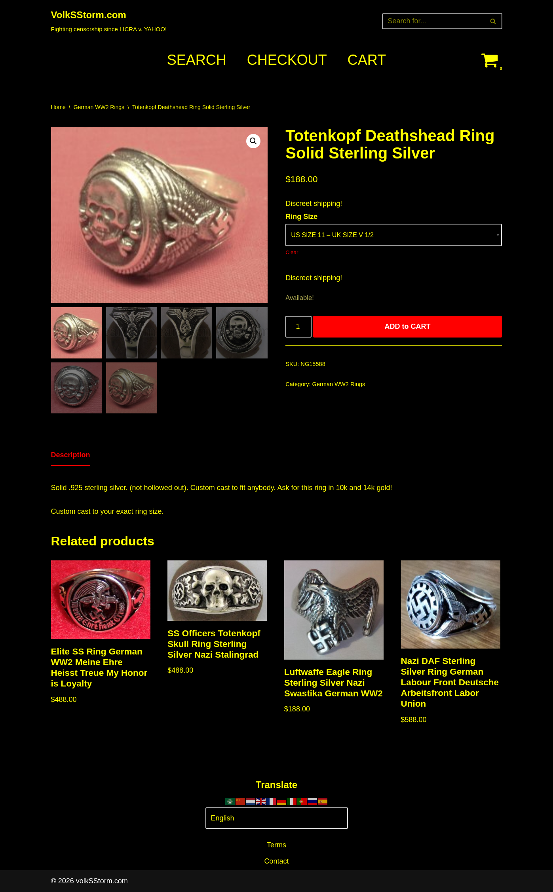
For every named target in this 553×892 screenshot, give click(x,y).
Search (196, 60)
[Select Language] (276, 818)
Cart (367, 60)
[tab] (70, 455)
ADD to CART (408, 326)
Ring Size (301, 217)
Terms (276, 845)
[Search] (433, 21)
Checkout (287, 60)
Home (58, 107)
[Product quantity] (298, 327)
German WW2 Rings (99, 107)
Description (70, 455)
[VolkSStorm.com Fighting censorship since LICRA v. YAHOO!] (109, 21)
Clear (291, 252)
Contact (276, 861)
